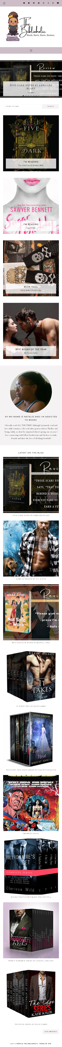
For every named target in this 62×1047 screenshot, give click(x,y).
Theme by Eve (45, 1043)
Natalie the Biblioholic (27, 1043)
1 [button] (23, 95)
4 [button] (31, 95)
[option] (31, 79)
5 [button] (33, 95)
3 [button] (28, 95)
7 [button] (38, 95)
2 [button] (26, 95)
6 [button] (36, 95)
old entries (51, 1031)
